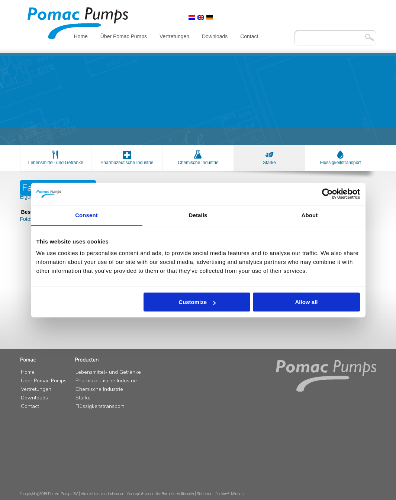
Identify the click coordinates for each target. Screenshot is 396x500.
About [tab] (310, 215)
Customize (197, 302)
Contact (249, 36)
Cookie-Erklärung (230, 493)
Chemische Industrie (198, 162)
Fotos (26, 219)
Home (81, 36)
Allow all (306, 302)
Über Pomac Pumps (123, 36)
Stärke (269, 162)
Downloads (215, 36)
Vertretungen (174, 36)
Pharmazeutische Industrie (126, 162)
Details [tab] (198, 215)
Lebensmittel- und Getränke (55, 162)
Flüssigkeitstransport (340, 162)
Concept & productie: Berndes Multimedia (161, 493)
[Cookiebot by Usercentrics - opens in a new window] (327, 193)
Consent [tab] (86, 215)
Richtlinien (205, 493)
